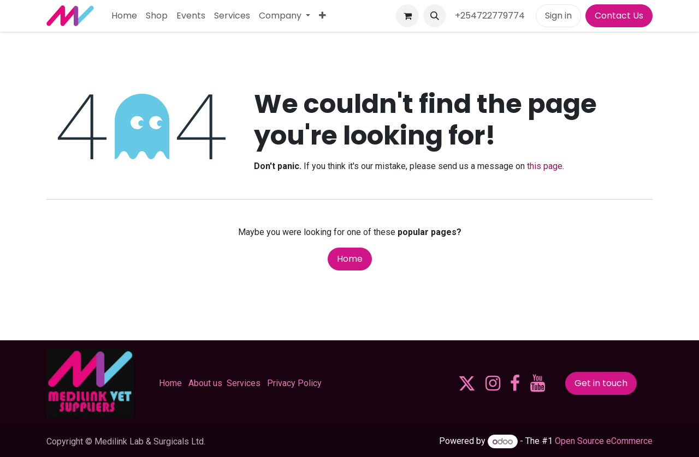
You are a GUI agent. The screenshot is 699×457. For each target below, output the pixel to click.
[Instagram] (492, 383)
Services (243, 383)
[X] (467, 383)
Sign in (558, 15)
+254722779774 (491, 15)
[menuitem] (124, 16)
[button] (434, 15)
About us (205, 383)
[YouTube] (537, 383)
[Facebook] (515, 383)
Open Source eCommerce (604, 441)
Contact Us (619, 15)
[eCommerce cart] (407, 15)
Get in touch (600, 383)
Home (350, 258)
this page (544, 166)
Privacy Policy (294, 383)
